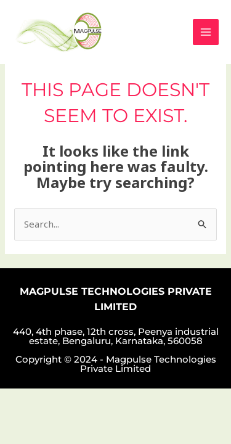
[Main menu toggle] (206, 32)
